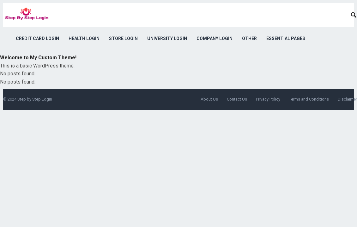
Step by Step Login (34, 99)
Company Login (215, 38)
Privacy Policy (268, 99)
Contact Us (237, 99)
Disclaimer (347, 99)
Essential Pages (285, 38)
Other (249, 38)
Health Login (84, 38)
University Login (167, 38)
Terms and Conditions (309, 99)
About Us (209, 99)
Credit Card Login (37, 38)
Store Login (123, 38)
